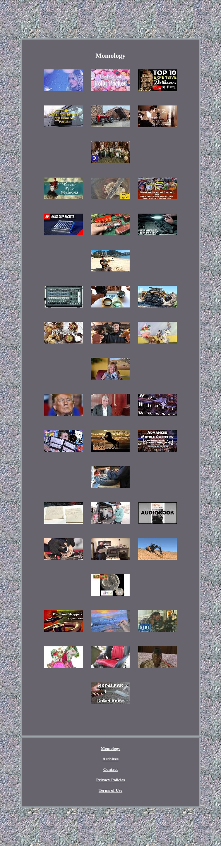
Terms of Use (110, 790)
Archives (110, 758)
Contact (110, 769)
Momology (110, 748)
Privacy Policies (110, 779)
